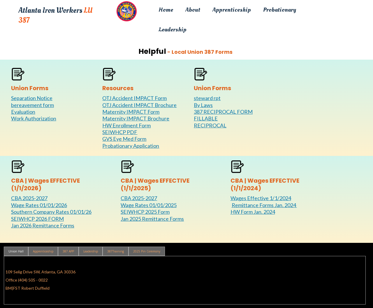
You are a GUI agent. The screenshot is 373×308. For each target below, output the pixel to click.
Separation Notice (31, 98)
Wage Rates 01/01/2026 (39, 205)
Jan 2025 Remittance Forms (152, 219)
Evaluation (23, 111)
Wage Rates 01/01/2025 (149, 205)
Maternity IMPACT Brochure (135, 118)
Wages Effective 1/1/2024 (261, 198)
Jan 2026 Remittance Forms (42, 225)
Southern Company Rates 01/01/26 (51, 212)
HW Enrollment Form (126, 125)
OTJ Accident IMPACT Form (134, 98)
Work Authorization (33, 118)
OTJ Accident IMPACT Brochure (139, 105)
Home (166, 10)
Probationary (279, 10)
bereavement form (32, 105)
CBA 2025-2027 (29, 198)
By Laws (203, 105)
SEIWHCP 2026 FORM (37, 219)
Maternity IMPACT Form (130, 111)
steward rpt (207, 98)
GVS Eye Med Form (124, 139)
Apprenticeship (231, 10)
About (192, 10)
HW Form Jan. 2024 (253, 212)
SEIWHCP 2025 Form (145, 212)
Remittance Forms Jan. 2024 (264, 205)
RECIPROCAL (210, 125)
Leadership (172, 29)
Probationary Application (130, 146)
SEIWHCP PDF (119, 132)
